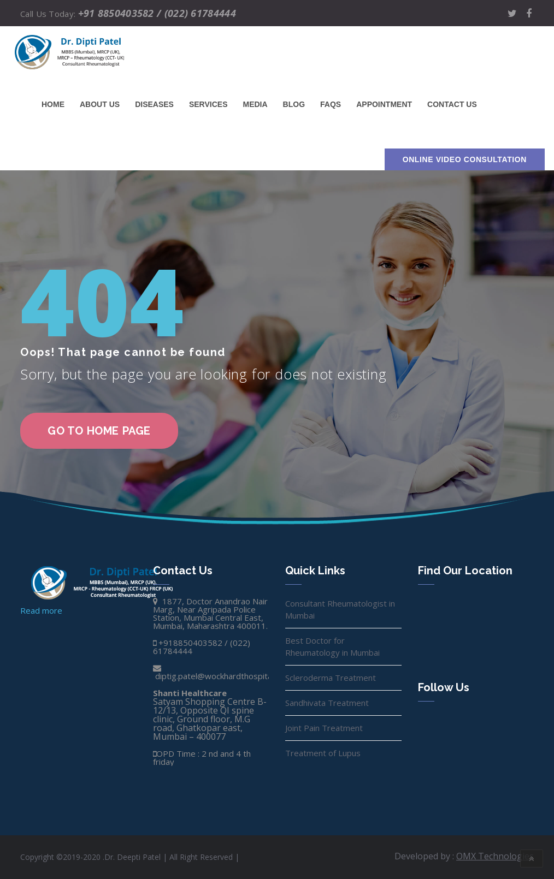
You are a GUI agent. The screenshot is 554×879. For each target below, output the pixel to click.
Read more (41, 610)
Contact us (452, 104)
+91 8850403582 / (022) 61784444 (157, 13)
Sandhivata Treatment (327, 702)
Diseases (154, 104)
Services (208, 104)
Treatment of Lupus (323, 752)
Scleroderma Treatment (330, 677)
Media (255, 104)
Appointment (384, 104)
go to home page (99, 430)
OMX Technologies (495, 856)
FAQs (330, 104)
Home (53, 104)
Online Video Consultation (465, 159)
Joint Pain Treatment (324, 727)
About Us (100, 104)
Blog (294, 104)
